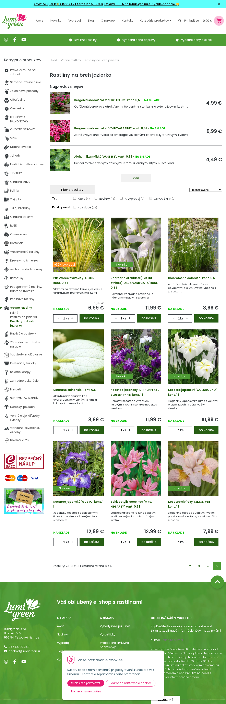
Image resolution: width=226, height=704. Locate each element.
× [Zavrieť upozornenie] (219, 4)
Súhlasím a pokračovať (85, 683)
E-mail (155, 640)
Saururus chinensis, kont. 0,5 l (75, 390)
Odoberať (165, 699)
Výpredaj (74, 21)
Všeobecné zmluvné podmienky (114, 645)
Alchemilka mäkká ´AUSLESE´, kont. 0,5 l (103, 157)
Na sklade (87, 207)
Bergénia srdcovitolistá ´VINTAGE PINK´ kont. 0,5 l (110, 128)
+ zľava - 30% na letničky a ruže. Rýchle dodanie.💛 (141, 4)
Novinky (55, 21)
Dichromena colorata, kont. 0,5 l (192, 278)
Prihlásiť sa (191, 21)
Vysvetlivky (107, 634)
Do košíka (91, 318)
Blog (60, 651)
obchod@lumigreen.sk (24, 651)
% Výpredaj (134, 199)
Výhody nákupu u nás (115, 626)
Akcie (39, 21)
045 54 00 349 (19, 647)
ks (67, 318)
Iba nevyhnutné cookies (86, 691)
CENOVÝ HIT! (165, 199)
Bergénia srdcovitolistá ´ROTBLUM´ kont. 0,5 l (107, 100)
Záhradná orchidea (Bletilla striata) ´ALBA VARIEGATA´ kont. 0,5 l (134, 283)
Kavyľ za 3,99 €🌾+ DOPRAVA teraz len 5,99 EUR (68, 4)
